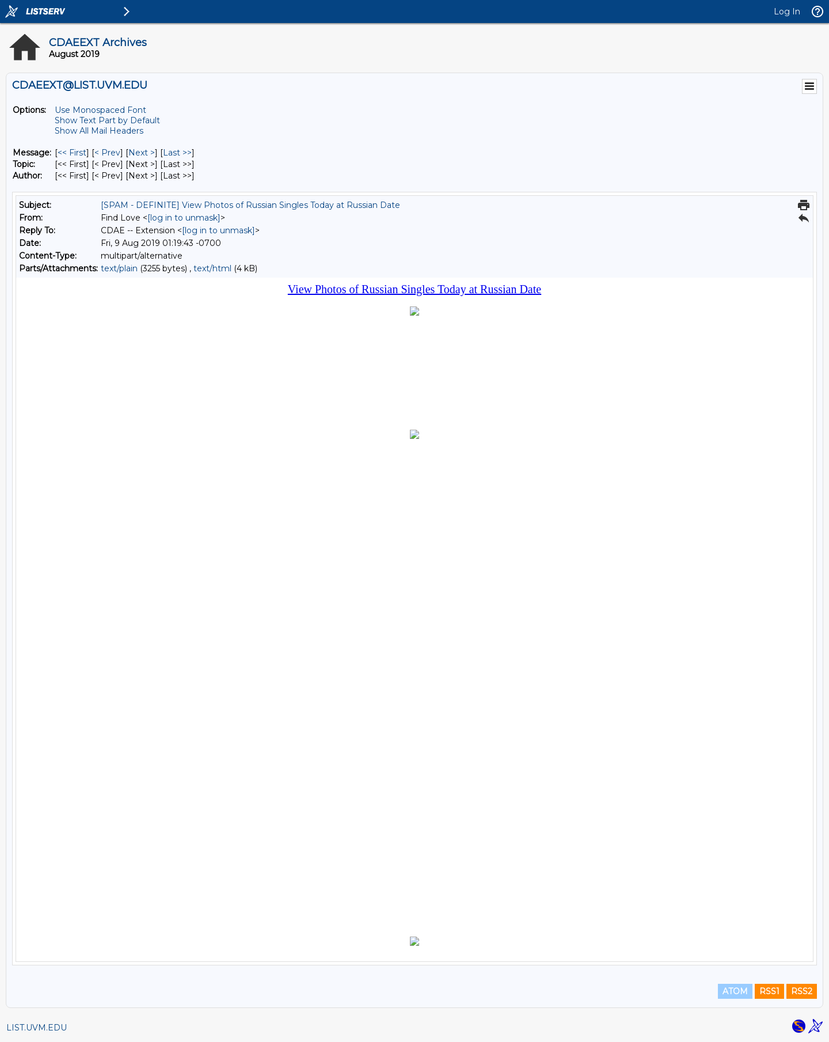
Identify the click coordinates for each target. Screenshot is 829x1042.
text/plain (119, 268)
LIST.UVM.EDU (36, 1027)
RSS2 (801, 991)
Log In (787, 11)
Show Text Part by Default (107, 120)
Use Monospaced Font (100, 110)
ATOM (735, 991)
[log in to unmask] (183, 218)
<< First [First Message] (72, 152)
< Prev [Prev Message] (107, 152)
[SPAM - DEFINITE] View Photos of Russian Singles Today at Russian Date (250, 205)
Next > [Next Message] (141, 152)
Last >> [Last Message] (177, 152)
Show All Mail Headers (99, 131)
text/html (212, 268)
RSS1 (769, 991)
